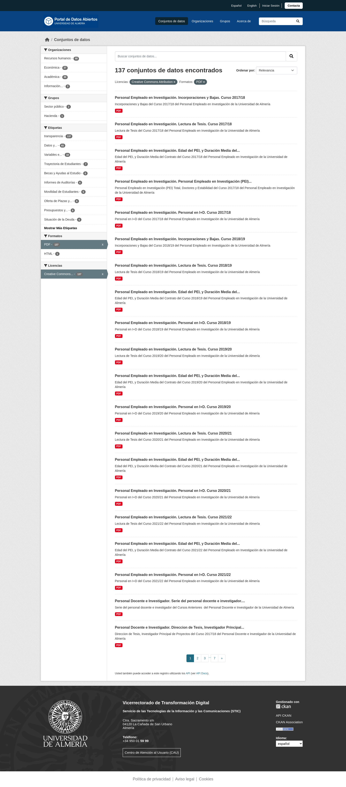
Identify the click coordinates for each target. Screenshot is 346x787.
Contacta (294, 5)
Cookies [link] (206, 779)
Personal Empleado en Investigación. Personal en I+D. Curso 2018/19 (173, 323)
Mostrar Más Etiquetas (60, 228)
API (188, 673)
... (210, 656)
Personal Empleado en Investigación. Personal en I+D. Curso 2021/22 (173, 575)
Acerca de (244, 21)
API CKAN (283, 715)
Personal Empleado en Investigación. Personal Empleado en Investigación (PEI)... (183, 181)
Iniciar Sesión (270, 5)
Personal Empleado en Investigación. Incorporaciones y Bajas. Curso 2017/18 (180, 97)
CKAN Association (289, 722)
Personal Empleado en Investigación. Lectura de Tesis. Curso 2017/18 (173, 124)
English (252, 5)
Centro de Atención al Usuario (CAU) (152, 752)
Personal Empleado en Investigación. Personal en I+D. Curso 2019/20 (173, 407)
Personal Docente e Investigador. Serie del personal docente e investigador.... (180, 601)
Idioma (281, 738)
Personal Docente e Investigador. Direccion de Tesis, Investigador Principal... (179, 627)
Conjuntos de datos (171, 21)
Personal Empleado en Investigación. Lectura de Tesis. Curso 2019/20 (173, 349)
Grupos (225, 21)
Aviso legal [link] (184, 779)
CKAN (283, 706)
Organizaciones (202, 21)
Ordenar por (245, 70)
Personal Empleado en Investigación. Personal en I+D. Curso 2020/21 (173, 491)
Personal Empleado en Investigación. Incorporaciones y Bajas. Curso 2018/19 (180, 239)
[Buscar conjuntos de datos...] (281, 21)
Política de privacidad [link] (152, 779)
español (236, 5)
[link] (294, 5)
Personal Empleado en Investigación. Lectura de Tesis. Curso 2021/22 (173, 517)
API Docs (201, 673)
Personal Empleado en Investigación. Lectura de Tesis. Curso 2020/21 (173, 433)
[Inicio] (47, 39)
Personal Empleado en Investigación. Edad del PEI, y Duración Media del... (177, 150)
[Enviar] (297, 21)
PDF (118, 110)
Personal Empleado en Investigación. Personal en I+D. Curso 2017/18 (173, 212)
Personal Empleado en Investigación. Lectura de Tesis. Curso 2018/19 (173, 265)
